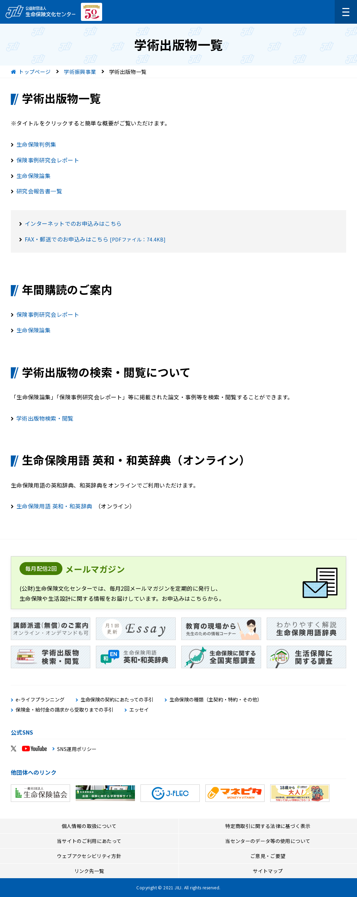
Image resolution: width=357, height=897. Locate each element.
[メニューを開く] (346, 12)
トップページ (34, 71)
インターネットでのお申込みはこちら (73, 223)
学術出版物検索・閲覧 (45, 418)
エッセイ (139, 710)
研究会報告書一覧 (39, 191)
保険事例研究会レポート (47, 160)
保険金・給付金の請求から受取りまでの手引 (64, 710)
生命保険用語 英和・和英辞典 (54, 506)
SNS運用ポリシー (77, 748)
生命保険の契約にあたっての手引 (117, 700)
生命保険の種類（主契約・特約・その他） (215, 700)
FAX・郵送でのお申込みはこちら (66, 239)
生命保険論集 (33, 175)
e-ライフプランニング (40, 700)
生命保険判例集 (36, 144)
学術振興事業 (80, 71)
